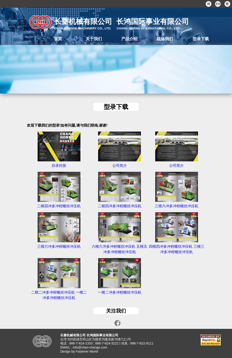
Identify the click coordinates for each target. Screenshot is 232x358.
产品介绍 (129, 38)
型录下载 (201, 38)
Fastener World (87, 351)
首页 (58, 38)
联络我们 (165, 38)
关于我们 (94, 38)
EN (218, 4)
